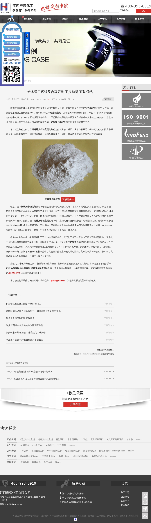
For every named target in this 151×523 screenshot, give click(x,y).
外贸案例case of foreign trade (112, 451)
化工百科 (102, 19)
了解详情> (109, 304)
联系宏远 (139, 19)
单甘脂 (130, 439)
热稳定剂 (46, 19)
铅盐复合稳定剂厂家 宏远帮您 (20, 318)
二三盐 (84, 439)
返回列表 (108, 99)
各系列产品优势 (99, 456)
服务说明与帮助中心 (29, 456)
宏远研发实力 (48, 456)
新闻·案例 (83, 19)
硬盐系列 (60, 439)
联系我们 (125, 505)
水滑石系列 (72, 439)
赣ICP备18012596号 (129, 516)
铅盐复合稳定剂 (27, 439)
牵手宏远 (48, 462)
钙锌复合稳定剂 (52, 199)
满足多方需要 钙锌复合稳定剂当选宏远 (24, 340)
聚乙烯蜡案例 (89, 451)
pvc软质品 (24, 445)
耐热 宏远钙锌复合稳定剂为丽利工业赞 (24, 325)
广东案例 (24, 451)
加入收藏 (61, 99)
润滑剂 (65, 19)
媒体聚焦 (36, 462)
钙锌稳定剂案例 (54, 451)
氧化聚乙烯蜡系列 (115, 439)
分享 (52, 99)
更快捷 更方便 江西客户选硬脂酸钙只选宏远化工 (36, 379)
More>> (139, 439)
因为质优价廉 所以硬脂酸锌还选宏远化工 (33, 371)
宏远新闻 (24, 462)
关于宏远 (121, 19)
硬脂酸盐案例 (37, 451)
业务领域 (125, 497)
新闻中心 (125, 501)
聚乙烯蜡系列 (97, 439)
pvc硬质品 (37, 445)
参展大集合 (64, 456)
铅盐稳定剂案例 (72, 451)
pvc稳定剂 (49, 445)
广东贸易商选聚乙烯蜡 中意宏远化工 (23, 304)
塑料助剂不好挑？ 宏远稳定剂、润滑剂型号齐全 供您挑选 (33, 311)
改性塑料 (62, 445)
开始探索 (75, 404)
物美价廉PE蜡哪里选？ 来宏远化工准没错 (25, 332)
